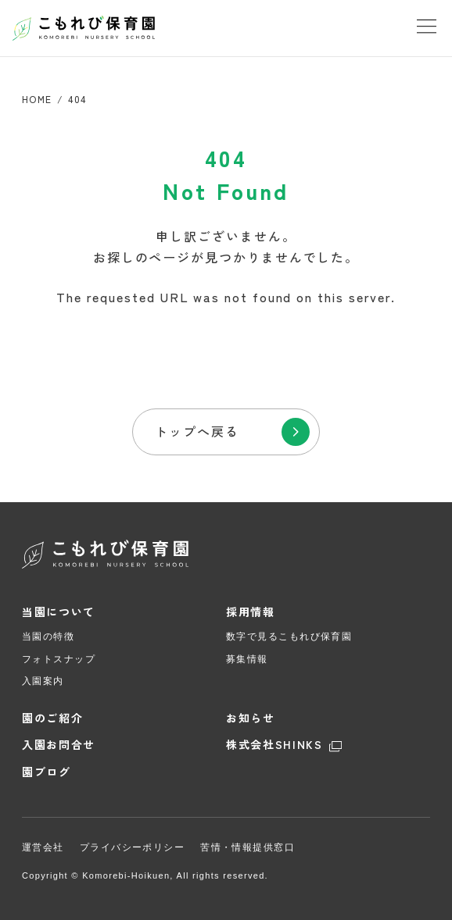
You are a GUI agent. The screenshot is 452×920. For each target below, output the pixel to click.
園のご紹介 (52, 718)
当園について (58, 611)
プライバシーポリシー (132, 847)
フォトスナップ (58, 659)
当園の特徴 (48, 636)
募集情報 (247, 659)
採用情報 (250, 611)
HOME (37, 98)
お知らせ (250, 718)
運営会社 (43, 847)
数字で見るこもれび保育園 (289, 636)
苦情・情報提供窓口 (247, 847)
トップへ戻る (197, 431)
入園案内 (43, 681)
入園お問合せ (58, 744)
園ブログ (46, 772)
